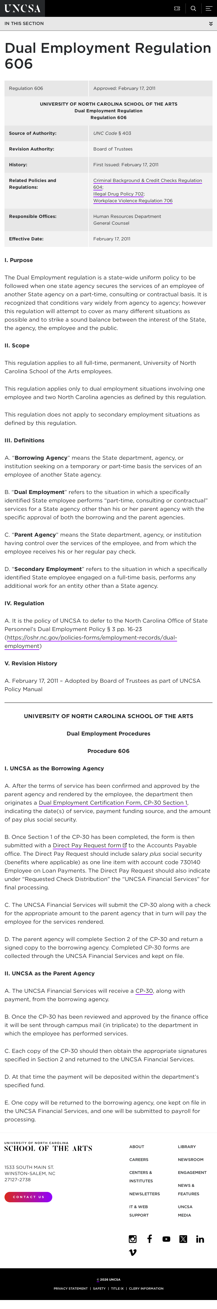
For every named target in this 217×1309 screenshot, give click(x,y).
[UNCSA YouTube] (166, 1239)
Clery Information (146, 1288)
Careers (138, 1159)
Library (187, 1146)
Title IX (117, 1288)
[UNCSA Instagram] (132, 1239)
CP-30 (144, 990)
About (136, 1146)
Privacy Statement (71, 1288)
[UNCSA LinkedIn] (200, 1239)
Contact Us (29, 1197)
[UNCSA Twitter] (183, 1239)
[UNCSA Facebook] (149, 1239)
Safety (99, 1288)
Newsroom (191, 1159)
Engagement (192, 1172)
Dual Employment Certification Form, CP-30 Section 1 (113, 802)
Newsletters (144, 1194)
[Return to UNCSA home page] (22, 8)
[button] (177, 8)
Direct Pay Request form (90, 845)
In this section (24, 23)
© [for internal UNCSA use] (98, 1279)
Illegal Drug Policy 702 (118, 194)
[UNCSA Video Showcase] (132, 1252)
